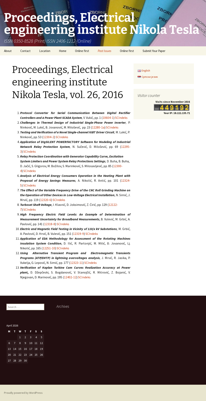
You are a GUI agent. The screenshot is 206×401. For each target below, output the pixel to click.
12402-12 (70, 277)
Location (44, 51)
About (8, 51)
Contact (25, 51)
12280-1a (98, 127)
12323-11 (76, 263)
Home (62, 51)
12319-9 (78, 234)
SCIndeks (121, 118)
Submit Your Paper (154, 51)
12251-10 (49, 248)
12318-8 (49, 224)
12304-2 (48, 137)
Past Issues (104, 51)
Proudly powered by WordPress (23, 393)
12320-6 (45, 200)
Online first (82, 51)
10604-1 (108, 118)
